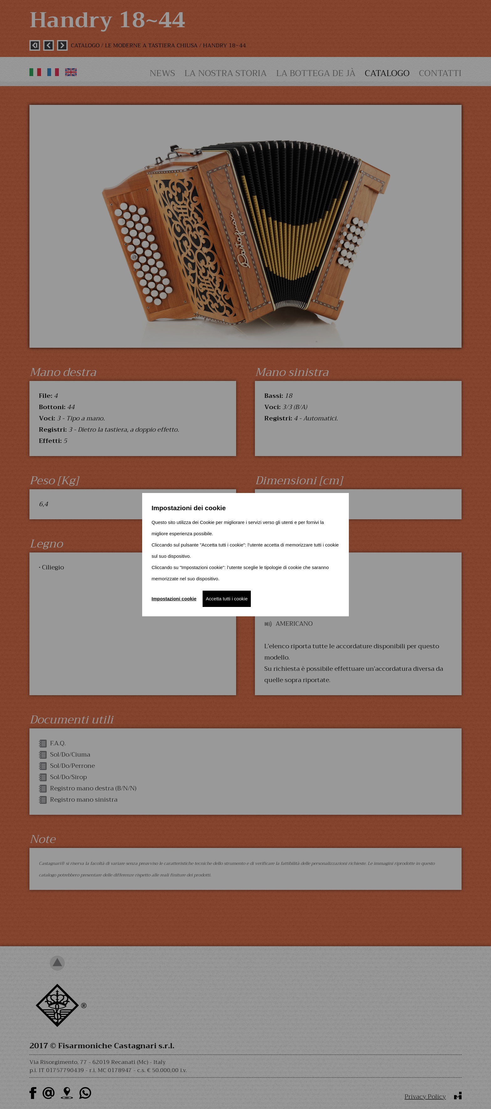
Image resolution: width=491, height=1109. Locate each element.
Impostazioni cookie (174, 598)
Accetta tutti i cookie (226, 598)
